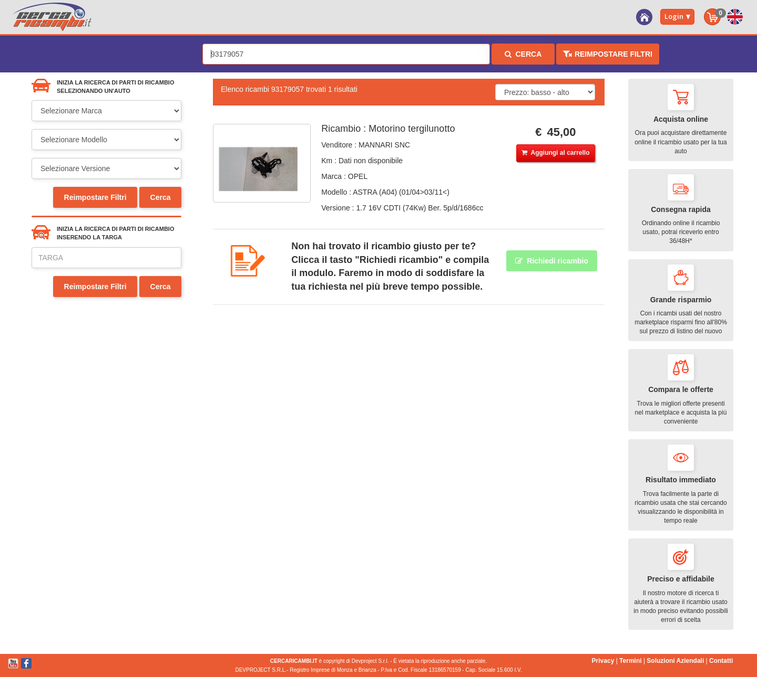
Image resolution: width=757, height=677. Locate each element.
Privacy (603, 660)
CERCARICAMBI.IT (294, 661)
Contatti (721, 660)
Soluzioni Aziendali (675, 660)
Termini (630, 660)
